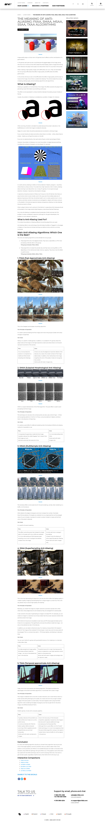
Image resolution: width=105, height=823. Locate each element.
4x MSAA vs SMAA (25, 764)
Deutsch (34, 814)
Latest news (21, 2)
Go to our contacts (26, 795)
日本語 (51, 814)
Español (59, 814)
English (26, 814)
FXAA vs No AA (24, 760)
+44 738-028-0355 (60, 797)
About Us (37, 2)
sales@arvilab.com (77, 795)
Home (19, 14)
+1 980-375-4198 (59, 795)
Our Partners (58, 6)
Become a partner (40, 6)
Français (43, 814)
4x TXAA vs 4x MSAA (26, 770)
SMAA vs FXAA (24, 762)
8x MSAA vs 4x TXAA (26, 766)
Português (67, 814)
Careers (29, 2)
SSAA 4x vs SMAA (25, 768)
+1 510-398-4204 (59, 800)
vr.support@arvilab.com (79, 800)
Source (40, 54)
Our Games (23, 6)
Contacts (45, 2)
